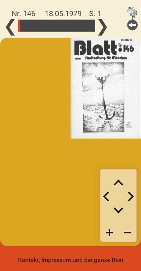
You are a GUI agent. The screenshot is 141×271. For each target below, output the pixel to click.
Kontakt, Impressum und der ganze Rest (70, 259)
